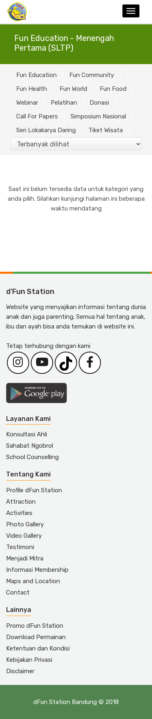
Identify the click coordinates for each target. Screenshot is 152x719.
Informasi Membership (37, 569)
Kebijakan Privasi (29, 659)
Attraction (21, 501)
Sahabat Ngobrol (29, 445)
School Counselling (32, 457)
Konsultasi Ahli (26, 434)
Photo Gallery (25, 524)
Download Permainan (36, 637)
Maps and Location (33, 581)
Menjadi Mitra (24, 558)
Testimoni (20, 547)
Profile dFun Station (34, 490)
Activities (19, 513)
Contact (18, 592)
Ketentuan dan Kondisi (38, 648)
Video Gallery (24, 535)
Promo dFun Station (34, 625)
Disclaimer (20, 671)
